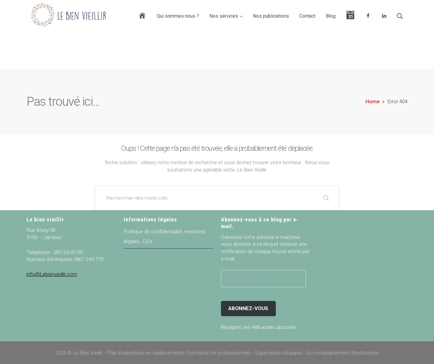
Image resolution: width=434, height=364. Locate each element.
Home (372, 101)
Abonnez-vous (248, 308)
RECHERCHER (326, 198)
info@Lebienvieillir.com (52, 274)
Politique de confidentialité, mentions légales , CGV (165, 236)
